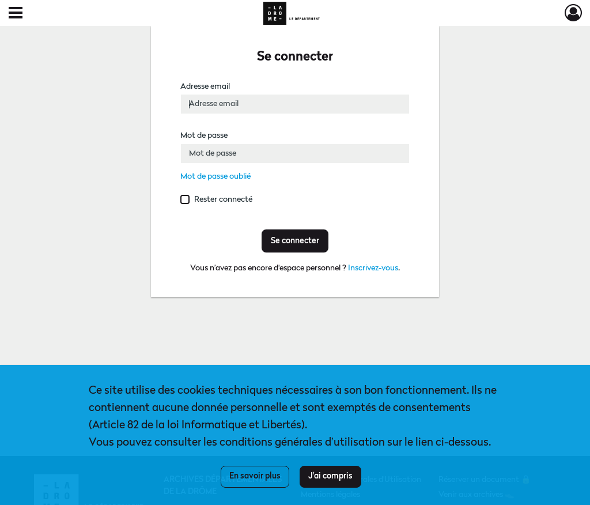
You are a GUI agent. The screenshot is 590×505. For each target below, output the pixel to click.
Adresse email (205, 86)
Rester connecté (223, 199)
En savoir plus (255, 476)
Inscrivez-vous (373, 268)
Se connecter (295, 241)
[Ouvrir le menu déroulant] (15, 14)
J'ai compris (330, 476)
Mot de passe (204, 135)
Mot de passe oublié (215, 176)
